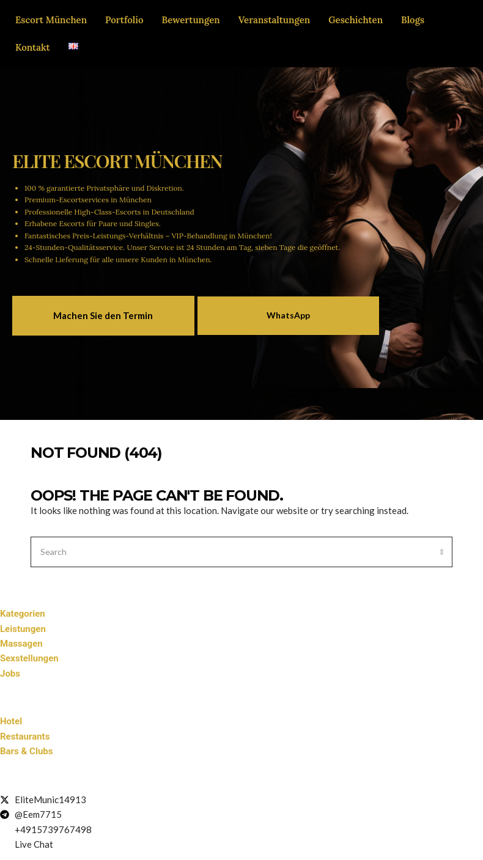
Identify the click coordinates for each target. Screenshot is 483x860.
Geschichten (355, 20)
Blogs (412, 20)
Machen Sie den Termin (103, 315)
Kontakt (32, 47)
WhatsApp (288, 315)
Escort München (51, 20)
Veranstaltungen (274, 20)
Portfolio (124, 20)
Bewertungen (191, 20)
